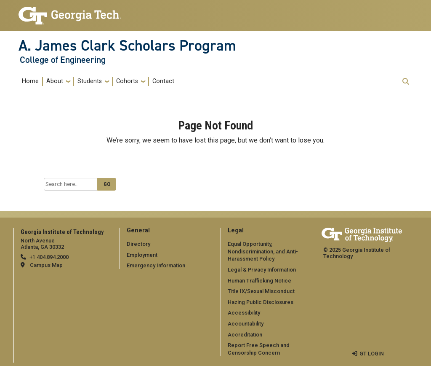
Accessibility (244, 312)
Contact (163, 81)
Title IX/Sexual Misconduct (261, 291)
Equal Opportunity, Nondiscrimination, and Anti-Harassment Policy (263, 251)
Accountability (245, 323)
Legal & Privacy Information (262, 269)
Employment (142, 255)
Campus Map (46, 265)
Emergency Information (156, 265)
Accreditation (245, 334)
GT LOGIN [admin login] (371, 353)
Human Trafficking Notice (259, 280)
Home (30, 81)
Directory (138, 244)
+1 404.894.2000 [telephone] (49, 257)
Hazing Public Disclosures (260, 302)
